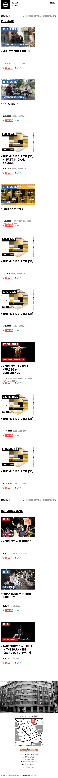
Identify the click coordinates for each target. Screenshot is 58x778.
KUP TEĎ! (9, 68)
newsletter (25, 716)
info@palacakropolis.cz (30, 761)
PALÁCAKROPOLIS (16, 4)
